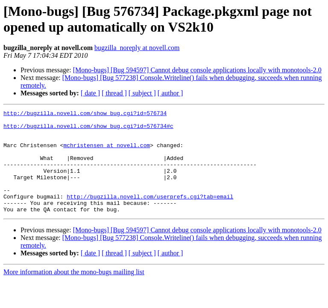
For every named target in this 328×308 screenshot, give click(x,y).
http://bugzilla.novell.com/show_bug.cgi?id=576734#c (88, 129)
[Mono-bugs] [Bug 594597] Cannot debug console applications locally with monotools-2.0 (197, 70)
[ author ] (170, 93)
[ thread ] (114, 93)
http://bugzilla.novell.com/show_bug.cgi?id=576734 (85, 114)
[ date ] (90, 93)
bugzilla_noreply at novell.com (137, 47)
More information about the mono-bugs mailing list (73, 292)
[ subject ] (142, 93)
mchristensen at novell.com (106, 153)
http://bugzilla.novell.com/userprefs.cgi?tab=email (150, 214)
